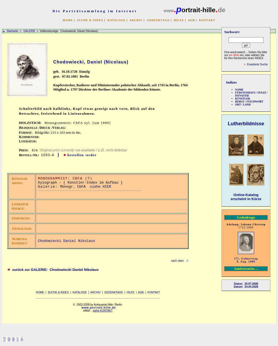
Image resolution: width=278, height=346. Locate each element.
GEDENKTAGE (158, 20)
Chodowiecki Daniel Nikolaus (66, 241)
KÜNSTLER (242, 98)
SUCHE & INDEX (90, 20)
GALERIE (29, 31)
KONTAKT (207, 20)
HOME (68, 20)
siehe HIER (100, 187)
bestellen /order (82, 155)
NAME (239, 89)
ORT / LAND (243, 104)
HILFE (179, 20)
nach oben (177, 260)
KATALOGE (117, 20)
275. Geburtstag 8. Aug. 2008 (246, 260)
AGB (191, 20)
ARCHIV (136, 20)
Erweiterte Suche (257, 64)
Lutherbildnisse (246, 123)
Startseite (12, 31)
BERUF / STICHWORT (249, 101)
